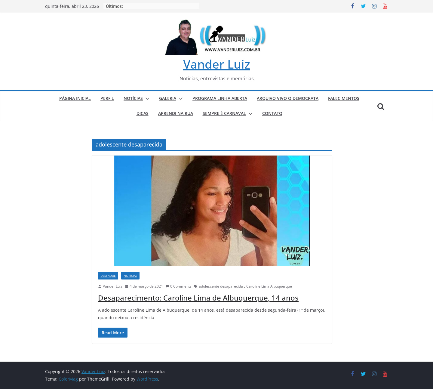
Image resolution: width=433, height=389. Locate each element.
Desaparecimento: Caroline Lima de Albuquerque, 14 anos (198, 298)
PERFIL (107, 98)
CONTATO (272, 113)
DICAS (143, 113)
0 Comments (178, 286)
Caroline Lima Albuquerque (269, 286)
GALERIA (167, 98)
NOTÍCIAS (133, 98)
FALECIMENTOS (343, 98)
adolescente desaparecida (221, 286)
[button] (146, 98)
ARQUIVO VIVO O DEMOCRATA (287, 98)
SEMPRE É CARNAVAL (224, 113)
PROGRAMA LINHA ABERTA (219, 98)
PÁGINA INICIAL (75, 98)
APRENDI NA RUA (175, 113)
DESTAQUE (108, 275)
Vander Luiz (216, 64)
